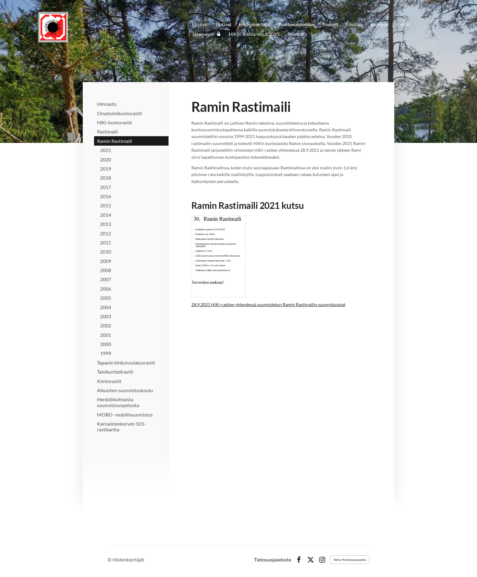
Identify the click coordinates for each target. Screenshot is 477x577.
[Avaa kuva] (218, 256)
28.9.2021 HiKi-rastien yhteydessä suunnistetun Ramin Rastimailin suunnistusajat (268, 304)
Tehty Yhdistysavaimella (349, 559)
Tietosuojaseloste (272, 559)
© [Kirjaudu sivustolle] (110, 559)
